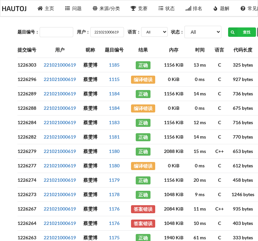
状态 (166, 8)
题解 (221, 8)
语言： (134, 31)
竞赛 (139, 8)
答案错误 (143, 209)
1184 (114, 93)
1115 (114, 79)
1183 (114, 122)
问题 (73, 8)
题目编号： (28, 31)
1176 (114, 209)
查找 (239, 32)
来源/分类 (106, 8)
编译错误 (143, 79)
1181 (114, 137)
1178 (114, 194)
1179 (114, 180)
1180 (114, 151)
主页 (46, 8)
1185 (114, 65)
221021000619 (60, 65)
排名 (193, 8)
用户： (83, 31)
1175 (114, 237)
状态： (177, 31)
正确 (143, 65)
